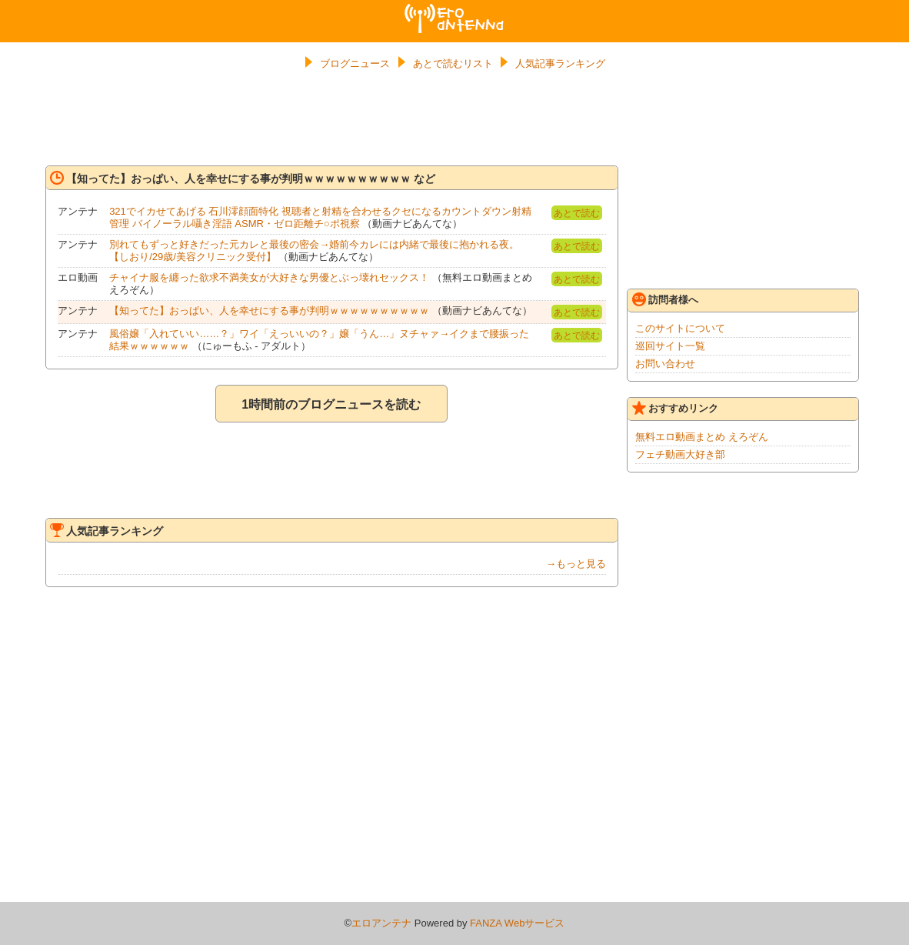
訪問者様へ (665, 299)
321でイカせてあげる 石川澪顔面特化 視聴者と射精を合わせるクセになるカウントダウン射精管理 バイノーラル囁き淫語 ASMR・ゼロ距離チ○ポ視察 (320, 217)
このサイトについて (680, 328)
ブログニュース (355, 63)
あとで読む (577, 213)
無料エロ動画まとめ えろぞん (701, 436)
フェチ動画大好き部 (680, 454)
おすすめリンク (675, 408)
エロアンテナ (454, 10)
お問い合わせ (665, 363)
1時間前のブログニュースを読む (331, 404)
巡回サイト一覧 (670, 346)
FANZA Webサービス (517, 923)
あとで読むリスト (453, 63)
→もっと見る (576, 563)
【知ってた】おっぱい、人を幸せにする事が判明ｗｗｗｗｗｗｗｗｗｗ (269, 310)
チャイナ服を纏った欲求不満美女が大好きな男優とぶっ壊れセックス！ (269, 277)
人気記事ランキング (560, 63)
